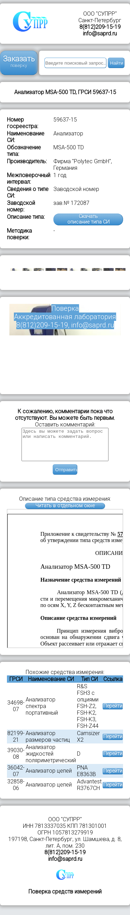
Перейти (112, 712)
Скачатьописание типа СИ (88, 219)
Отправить (66, 476)
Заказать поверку (19, 61)
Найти (116, 63)
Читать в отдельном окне (65, 512)
